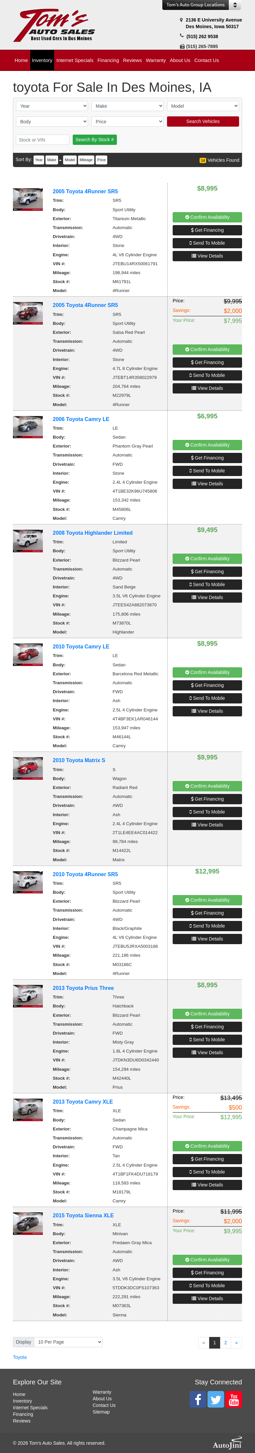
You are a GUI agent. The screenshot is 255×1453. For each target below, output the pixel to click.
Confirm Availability (207, 217)
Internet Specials (30, 1407)
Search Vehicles (202, 121)
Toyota (20, 1357)
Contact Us (104, 1405)
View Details (207, 256)
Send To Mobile (207, 243)
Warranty (102, 1392)
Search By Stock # (95, 139)
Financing (23, 1414)
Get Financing (207, 230)
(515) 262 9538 (202, 36)
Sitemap (101, 1412)
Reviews (22, 1420)
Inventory (22, 1401)
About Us (102, 1398)
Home (19, 1394)
